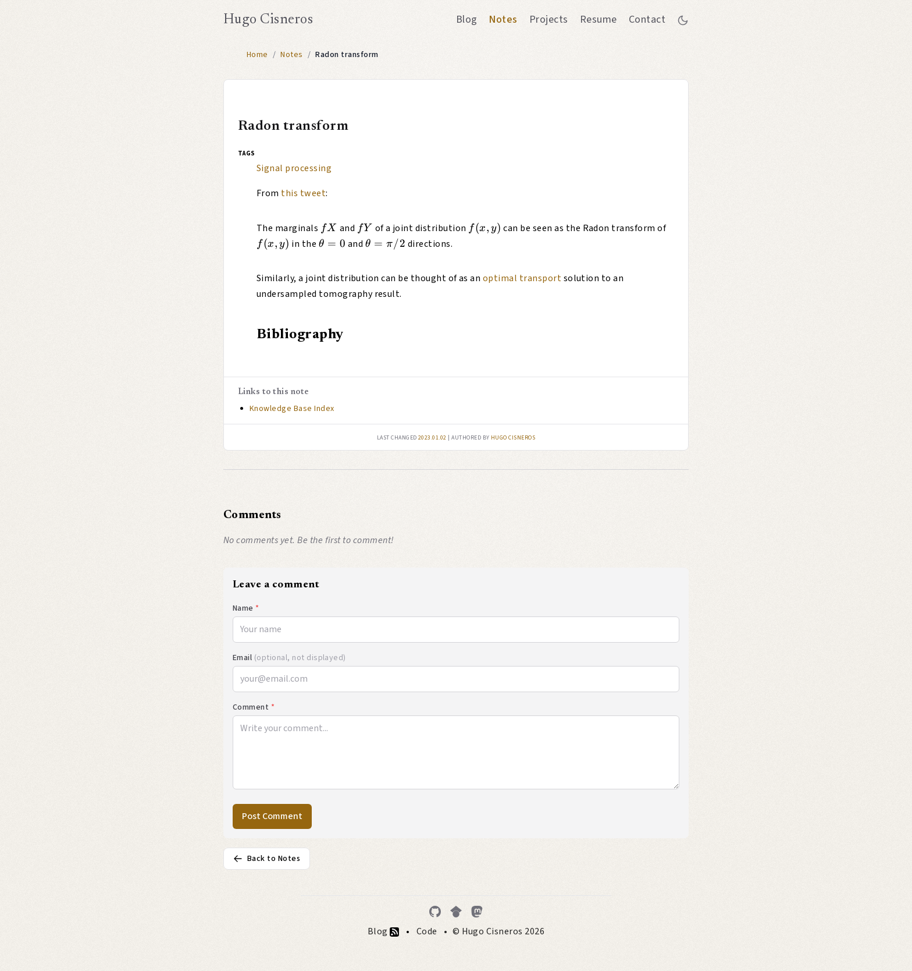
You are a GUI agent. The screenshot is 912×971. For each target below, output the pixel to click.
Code (426, 931)
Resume (598, 19)
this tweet (303, 193)
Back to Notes (266, 858)
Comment (254, 707)
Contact (647, 19)
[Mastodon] (477, 911)
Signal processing (294, 168)
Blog (467, 19)
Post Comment (272, 816)
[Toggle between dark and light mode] (683, 20)
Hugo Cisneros (268, 20)
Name (246, 608)
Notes (503, 19)
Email (289, 658)
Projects (548, 19)
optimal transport (522, 278)
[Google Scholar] (456, 911)
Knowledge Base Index (292, 408)
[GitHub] (435, 911)
